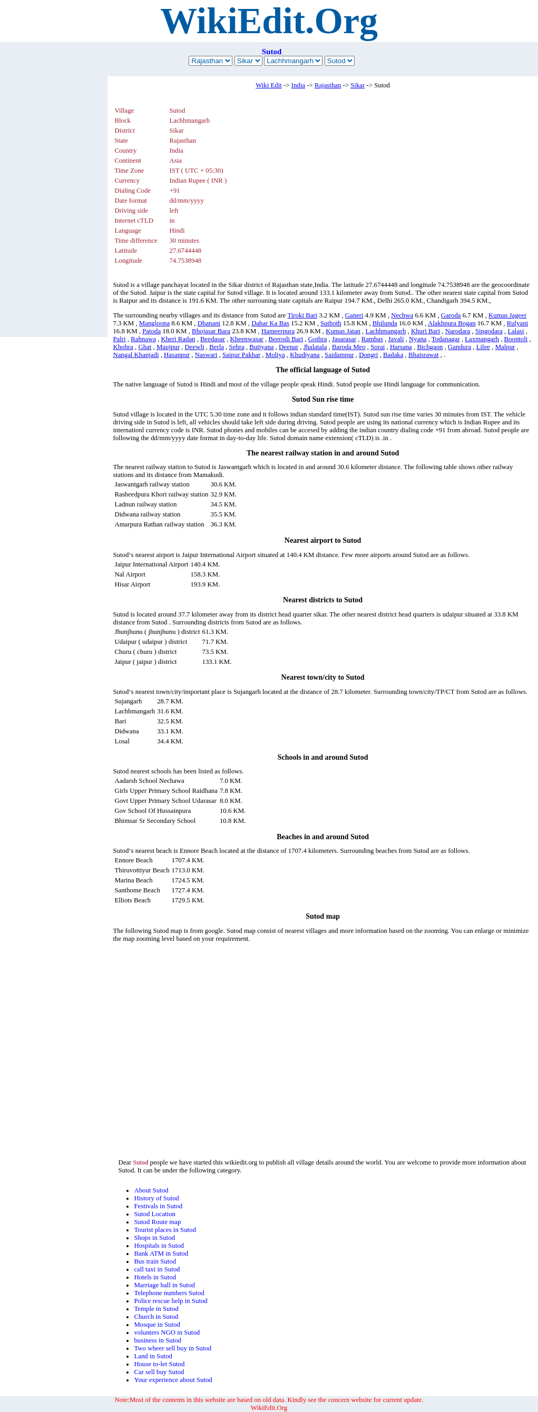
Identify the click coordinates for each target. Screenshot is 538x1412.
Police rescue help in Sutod (170, 1301)
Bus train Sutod (155, 1261)
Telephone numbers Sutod (169, 1293)
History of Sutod (156, 1198)
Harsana (401, 347)
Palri (119, 339)
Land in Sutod (153, 1356)
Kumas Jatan (343, 331)
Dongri (368, 355)
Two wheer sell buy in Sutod (172, 1348)
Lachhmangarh (386, 331)
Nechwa (402, 315)
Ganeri (354, 315)
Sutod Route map (157, 1222)
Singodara (489, 331)
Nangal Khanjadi (136, 355)
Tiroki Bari (302, 315)
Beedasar (212, 339)
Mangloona (154, 323)
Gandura (459, 347)
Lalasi (515, 331)
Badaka (393, 355)
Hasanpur (177, 355)
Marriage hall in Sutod (164, 1285)
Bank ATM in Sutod (161, 1253)
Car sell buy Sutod (159, 1372)
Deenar (288, 347)
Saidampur (339, 355)
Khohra (123, 347)
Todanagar (446, 339)
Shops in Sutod (154, 1237)
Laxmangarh (482, 339)
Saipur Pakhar (241, 355)
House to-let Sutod (159, 1364)
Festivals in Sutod (158, 1206)
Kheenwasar (246, 339)
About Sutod (151, 1190)
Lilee (483, 347)
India (298, 85)
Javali (396, 339)
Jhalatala (315, 347)
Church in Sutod (156, 1316)
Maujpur (168, 347)
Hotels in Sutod (155, 1277)
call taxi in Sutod (157, 1269)
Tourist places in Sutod (164, 1230)
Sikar (357, 85)
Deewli (194, 347)
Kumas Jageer (507, 315)
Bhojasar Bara (211, 331)
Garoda (451, 315)
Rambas (372, 339)
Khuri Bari (425, 331)
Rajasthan (328, 85)
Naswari (206, 355)
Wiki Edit (269, 85)
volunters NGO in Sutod (167, 1332)
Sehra (236, 347)
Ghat (144, 347)
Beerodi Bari (285, 339)
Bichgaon (430, 347)
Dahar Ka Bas (270, 323)
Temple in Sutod (156, 1308)
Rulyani (518, 323)
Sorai (377, 347)
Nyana (417, 339)
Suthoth (330, 323)
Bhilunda (385, 323)
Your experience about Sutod (173, 1380)
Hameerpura (278, 331)
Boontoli (516, 339)
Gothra (317, 339)
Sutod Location (154, 1214)
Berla (216, 347)
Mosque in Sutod (157, 1324)
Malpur (505, 347)
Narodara (458, 331)
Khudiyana (304, 355)
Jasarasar (344, 339)
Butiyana (261, 347)
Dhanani (209, 323)
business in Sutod (157, 1340)
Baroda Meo (349, 347)
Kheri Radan (178, 339)
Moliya (275, 355)
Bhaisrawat (423, 355)
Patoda (151, 331)
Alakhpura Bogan (452, 323)
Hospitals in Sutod (159, 1245)
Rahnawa (143, 339)
